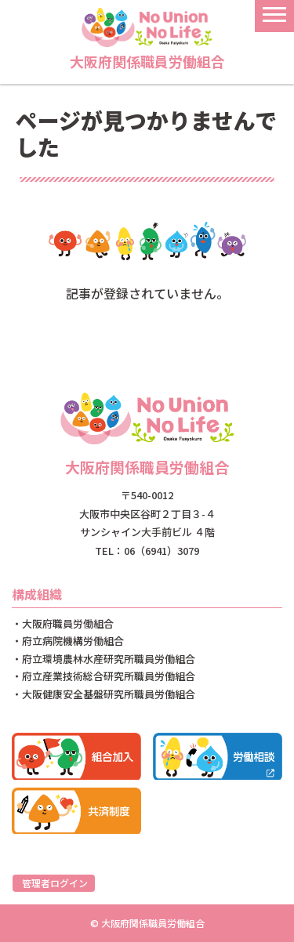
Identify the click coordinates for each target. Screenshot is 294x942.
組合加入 (76, 756)
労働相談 (217, 756)
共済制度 (76, 811)
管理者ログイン (55, 882)
